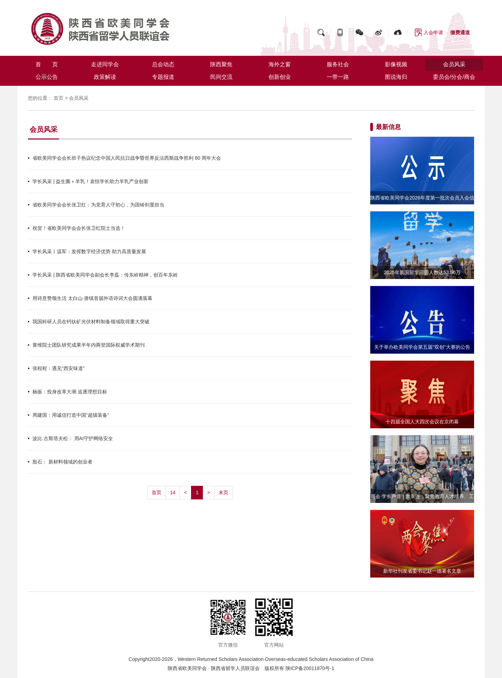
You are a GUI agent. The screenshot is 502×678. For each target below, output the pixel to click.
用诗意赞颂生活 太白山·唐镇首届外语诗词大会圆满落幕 (92, 298)
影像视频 (396, 64)
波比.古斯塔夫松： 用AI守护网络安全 (72, 438)
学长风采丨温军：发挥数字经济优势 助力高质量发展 (89, 251)
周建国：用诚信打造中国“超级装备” (70, 415)
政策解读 (105, 77)
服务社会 (338, 64)
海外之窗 (279, 64)
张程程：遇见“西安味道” (58, 368)
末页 (223, 492)
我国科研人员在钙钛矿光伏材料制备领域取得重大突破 (91, 321)
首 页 (47, 64)
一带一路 (338, 77)
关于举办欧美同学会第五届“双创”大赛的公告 (422, 347)
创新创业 (279, 77)
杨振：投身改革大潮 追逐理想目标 (69, 391)
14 (173, 492)
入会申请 (433, 32)
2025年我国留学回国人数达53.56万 (422, 272)
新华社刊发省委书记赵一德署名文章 (422, 571)
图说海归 (396, 77)
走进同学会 (105, 64)
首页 (58, 98)
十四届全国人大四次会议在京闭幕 (422, 421)
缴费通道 (460, 32)
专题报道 (163, 77)
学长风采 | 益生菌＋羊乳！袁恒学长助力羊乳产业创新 (90, 181)
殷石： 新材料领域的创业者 (62, 462)
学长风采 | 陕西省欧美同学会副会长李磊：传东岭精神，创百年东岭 (105, 275)
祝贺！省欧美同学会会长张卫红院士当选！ (78, 228)
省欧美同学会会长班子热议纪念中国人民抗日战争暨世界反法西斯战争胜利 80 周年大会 (126, 158)
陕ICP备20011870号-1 (310, 668)
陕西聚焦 (221, 64)
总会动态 (163, 64)
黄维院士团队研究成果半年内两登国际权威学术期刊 (88, 345)
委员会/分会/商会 (454, 77)
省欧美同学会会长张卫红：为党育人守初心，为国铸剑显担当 (98, 205)
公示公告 (47, 77)
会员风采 (454, 64)
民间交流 (221, 77)
